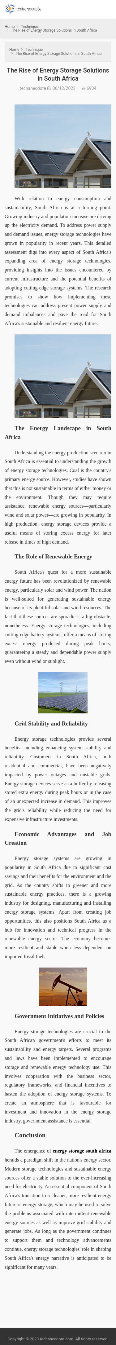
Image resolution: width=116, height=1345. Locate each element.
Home (10, 26)
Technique (29, 26)
